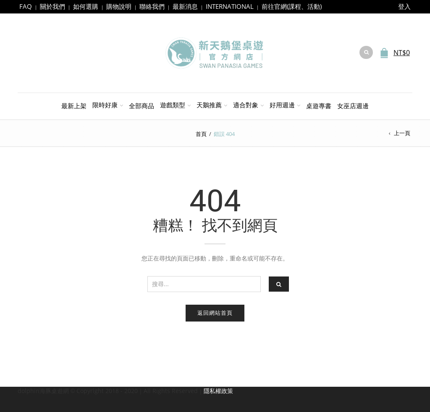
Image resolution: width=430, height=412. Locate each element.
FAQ (25, 6)
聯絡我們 (152, 6)
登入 (404, 6)
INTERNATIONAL (230, 6)
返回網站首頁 (215, 312)
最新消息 (185, 6)
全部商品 (141, 105)
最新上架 (74, 105)
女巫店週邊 (353, 105)
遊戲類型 (172, 105)
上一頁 (402, 133)
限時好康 (105, 105)
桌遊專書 (318, 105)
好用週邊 (282, 105)
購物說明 (118, 6)
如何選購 (85, 6)
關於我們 (52, 6)
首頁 (201, 134)
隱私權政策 (218, 391)
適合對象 (245, 105)
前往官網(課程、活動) (292, 6)
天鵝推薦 (209, 105)
